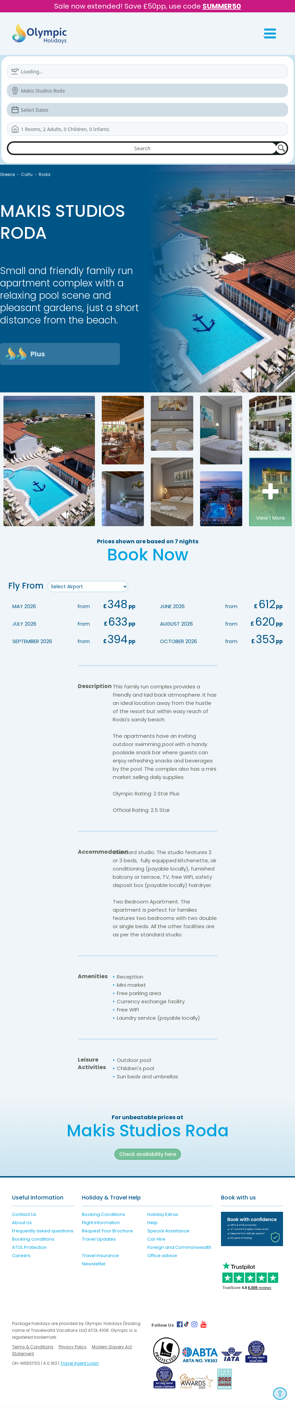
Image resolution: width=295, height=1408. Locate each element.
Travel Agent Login (79, 1363)
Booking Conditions (103, 1215)
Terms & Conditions (32, 1347)
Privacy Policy (73, 1347)
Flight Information (101, 1223)
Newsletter (94, 1264)
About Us (22, 1223)
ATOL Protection (29, 1248)
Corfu (27, 174)
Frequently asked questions (42, 1231)
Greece (7, 174)
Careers (21, 1256)
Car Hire (156, 1240)
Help (152, 1223)
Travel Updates (99, 1240)
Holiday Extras (162, 1215)
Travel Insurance (100, 1256)
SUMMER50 (221, 6)
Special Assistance (168, 1231)
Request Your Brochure (107, 1231)
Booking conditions (33, 1240)
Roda (44, 174)
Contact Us (24, 1215)
